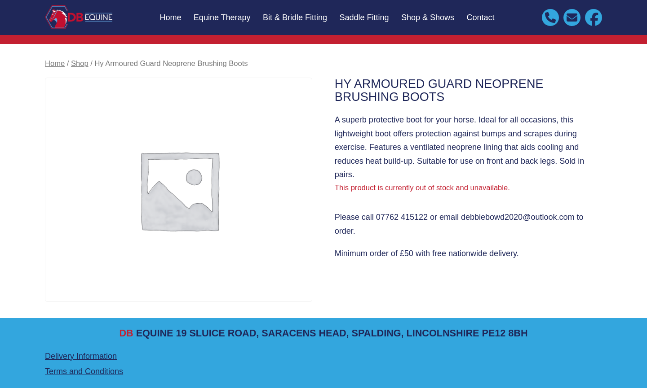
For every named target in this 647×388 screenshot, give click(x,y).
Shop (80, 63)
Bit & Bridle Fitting (295, 17)
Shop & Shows (427, 17)
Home (170, 17)
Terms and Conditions (84, 371)
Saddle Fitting (364, 17)
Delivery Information (81, 356)
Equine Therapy (222, 17)
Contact (481, 17)
